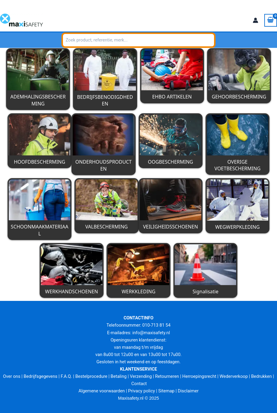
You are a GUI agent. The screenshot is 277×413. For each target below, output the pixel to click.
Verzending (141, 376)
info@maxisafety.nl (58, 3)
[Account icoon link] (255, 20)
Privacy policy (141, 391)
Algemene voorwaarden (101, 391)
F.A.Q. (66, 376)
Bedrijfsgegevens (41, 376)
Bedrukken (261, 376)
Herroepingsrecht (199, 376)
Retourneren (167, 376)
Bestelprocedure (91, 376)
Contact (139, 383)
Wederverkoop (233, 376)
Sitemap (166, 391)
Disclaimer (188, 391)
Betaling (118, 376)
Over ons (11, 376)
